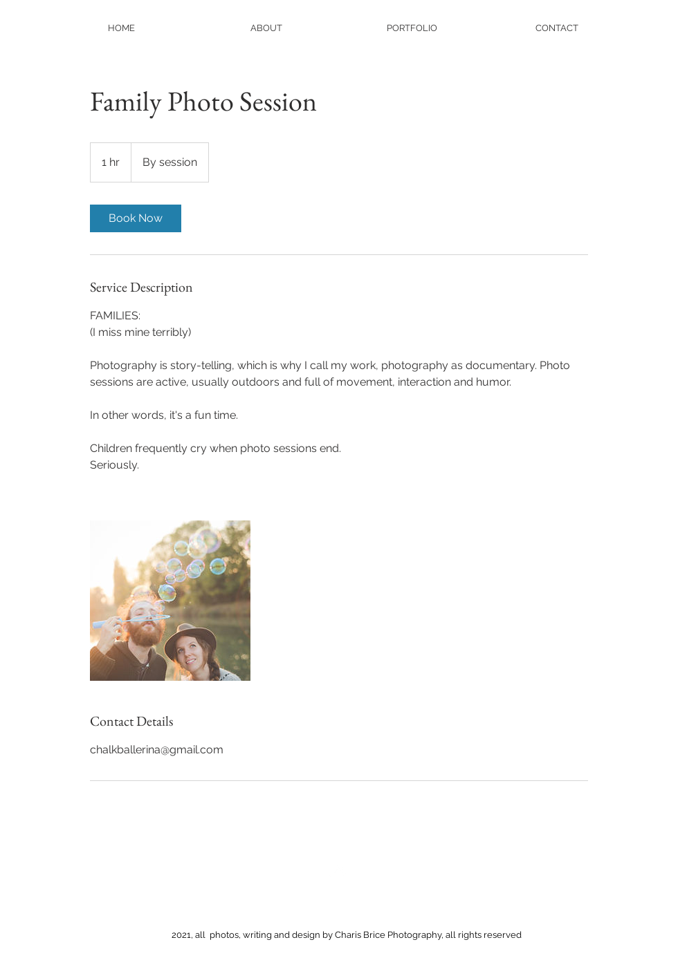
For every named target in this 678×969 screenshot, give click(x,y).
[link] (135, 218)
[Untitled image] (170, 600)
